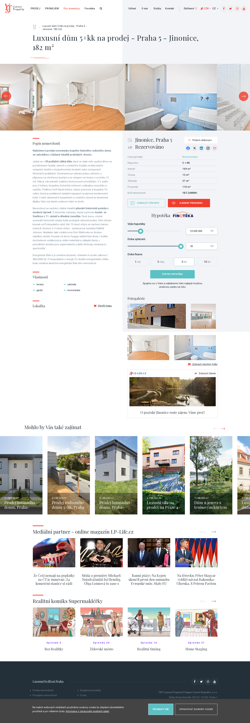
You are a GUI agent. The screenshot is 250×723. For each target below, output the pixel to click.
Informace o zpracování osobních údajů (87, 709)
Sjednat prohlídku (191, 203)
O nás (145, 8)
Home (36, 26)
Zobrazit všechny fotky (203, 367)
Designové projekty (90, 693)
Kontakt (169, 8)
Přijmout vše (161, 707)
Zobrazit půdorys (148, 203)
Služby (157, 8)
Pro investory (72, 8)
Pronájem (52, 8)
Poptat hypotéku (172, 274)
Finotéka (90, 8)
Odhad (132, 8)
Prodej (35, 8)
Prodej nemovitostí (43, 693)
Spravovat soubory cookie (196, 707)
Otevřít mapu (103, 305)
